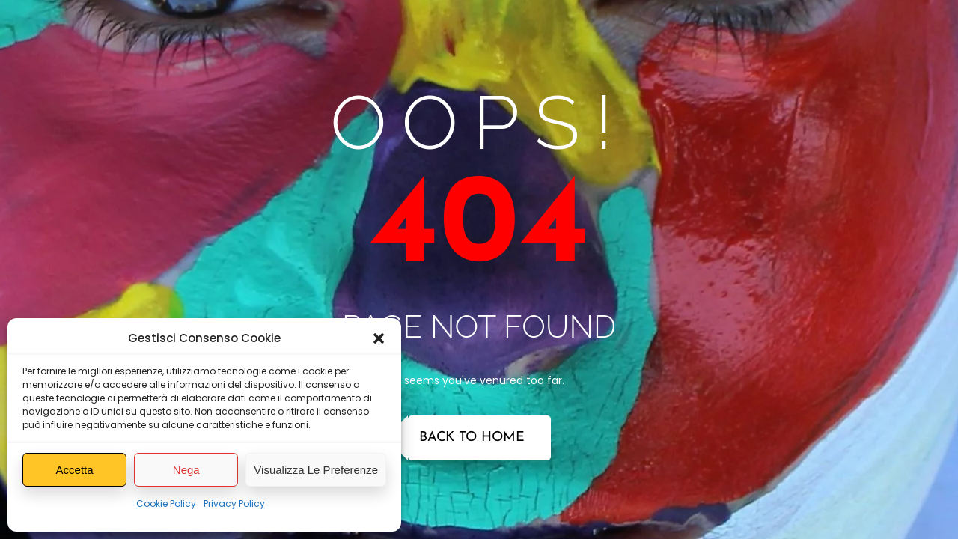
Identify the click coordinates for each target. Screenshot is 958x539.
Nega (186, 469)
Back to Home (472, 437)
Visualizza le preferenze (316, 469)
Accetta (75, 469)
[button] (378, 338)
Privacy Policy (234, 503)
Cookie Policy (166, 503)
